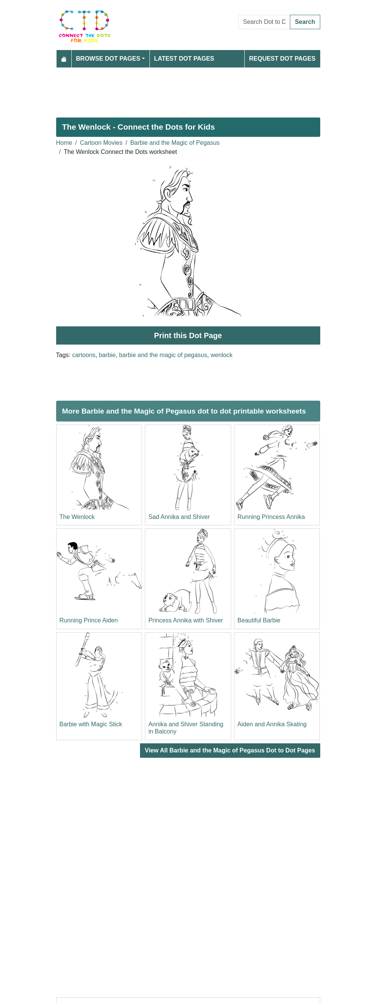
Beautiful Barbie (259, 620)
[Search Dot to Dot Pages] (264, 22)
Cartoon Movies (101, 142)
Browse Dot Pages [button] (108, 58)
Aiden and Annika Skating (272, 724)
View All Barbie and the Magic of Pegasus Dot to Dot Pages (230, 750)
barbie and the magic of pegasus (163, 355)
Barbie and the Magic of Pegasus (175, 142)
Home (64, 142)
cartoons (83, 355)
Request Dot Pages (282, 58)
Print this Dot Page (188, 335)
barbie (107, 355)
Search (305, 22)
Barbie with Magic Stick (91, 724)
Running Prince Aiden (89, 620)
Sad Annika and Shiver (179, 517)
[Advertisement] (188, 89)
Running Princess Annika (271, 517)
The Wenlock (77, 517)
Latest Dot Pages (184, 58)
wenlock (222, 355)
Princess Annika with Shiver (185, 620)
